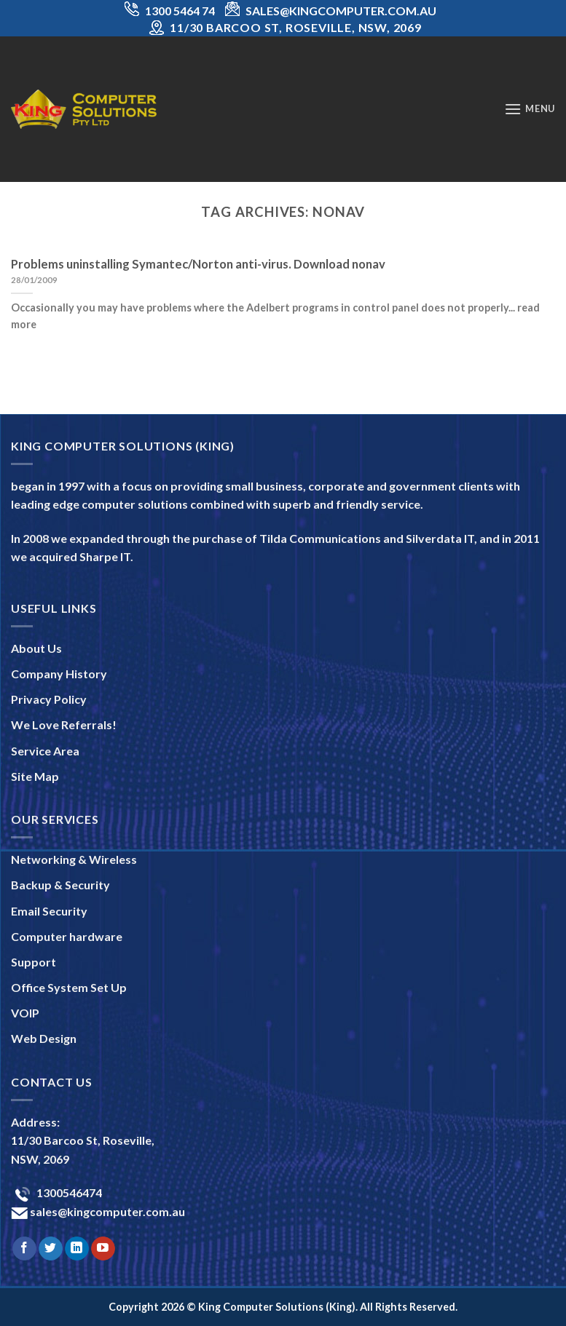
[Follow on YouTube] (103, 1248)
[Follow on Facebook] (24, 1248)
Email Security (49, 911)
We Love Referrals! (64, 724)
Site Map (35, 776)
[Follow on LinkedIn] (77, 1248)
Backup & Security (60, 885)
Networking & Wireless (74, 859)
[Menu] (529, 109)
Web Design (43, 1038)
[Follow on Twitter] (51, 1248)
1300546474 (68, 1192)
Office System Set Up (69, 987)
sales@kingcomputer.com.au (106, 1211)
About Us (36, 648)
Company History (59, 673)
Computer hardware (66, 936)
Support (33, 962)
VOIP (25, 1013)
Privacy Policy (49, 699)
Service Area (45, 751)
